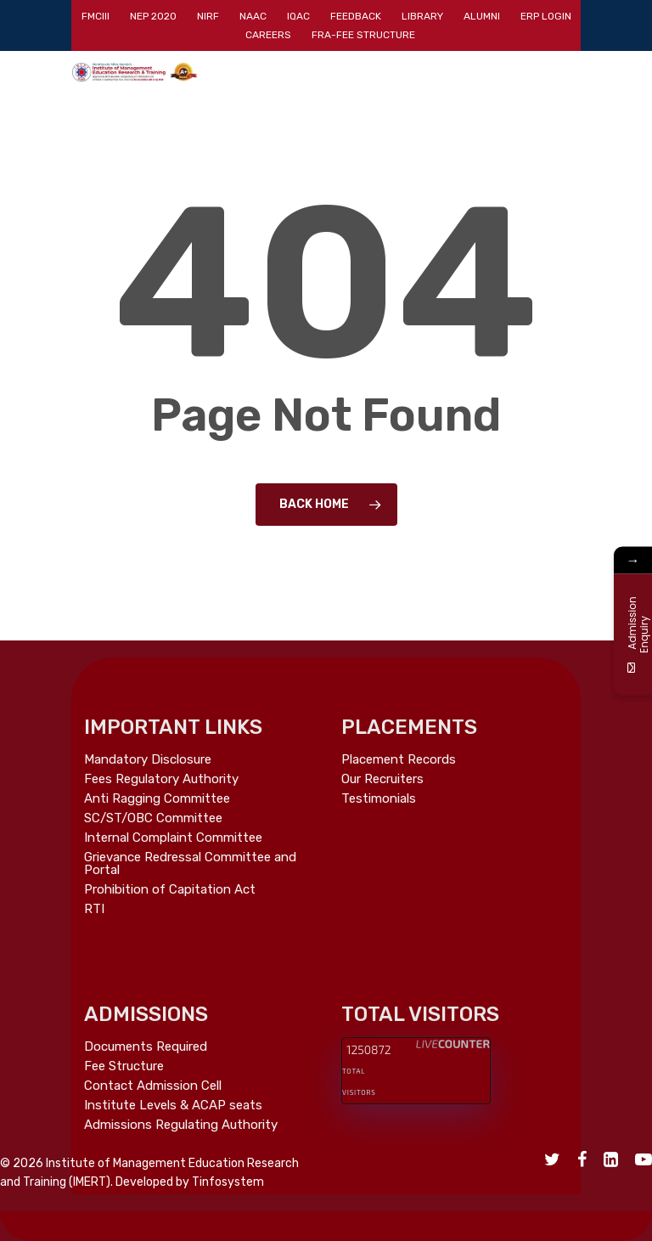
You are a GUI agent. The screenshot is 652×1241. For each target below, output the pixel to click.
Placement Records (398, 759)
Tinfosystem (228, 1182)
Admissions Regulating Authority (181, 1125)
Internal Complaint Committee (173, 838)
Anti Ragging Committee (157, 799)
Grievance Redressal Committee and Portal (190, 864)
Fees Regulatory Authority (161, 779)
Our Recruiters (382, 779)
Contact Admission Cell (153, 1086)
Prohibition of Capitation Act (170, 889)
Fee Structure (124, 1066)
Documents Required (145, 1047)
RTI (94, 909)
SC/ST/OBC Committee (153, 818)
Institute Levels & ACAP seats (173, 1105)
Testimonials (378, 799)
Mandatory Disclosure (147, 759)
